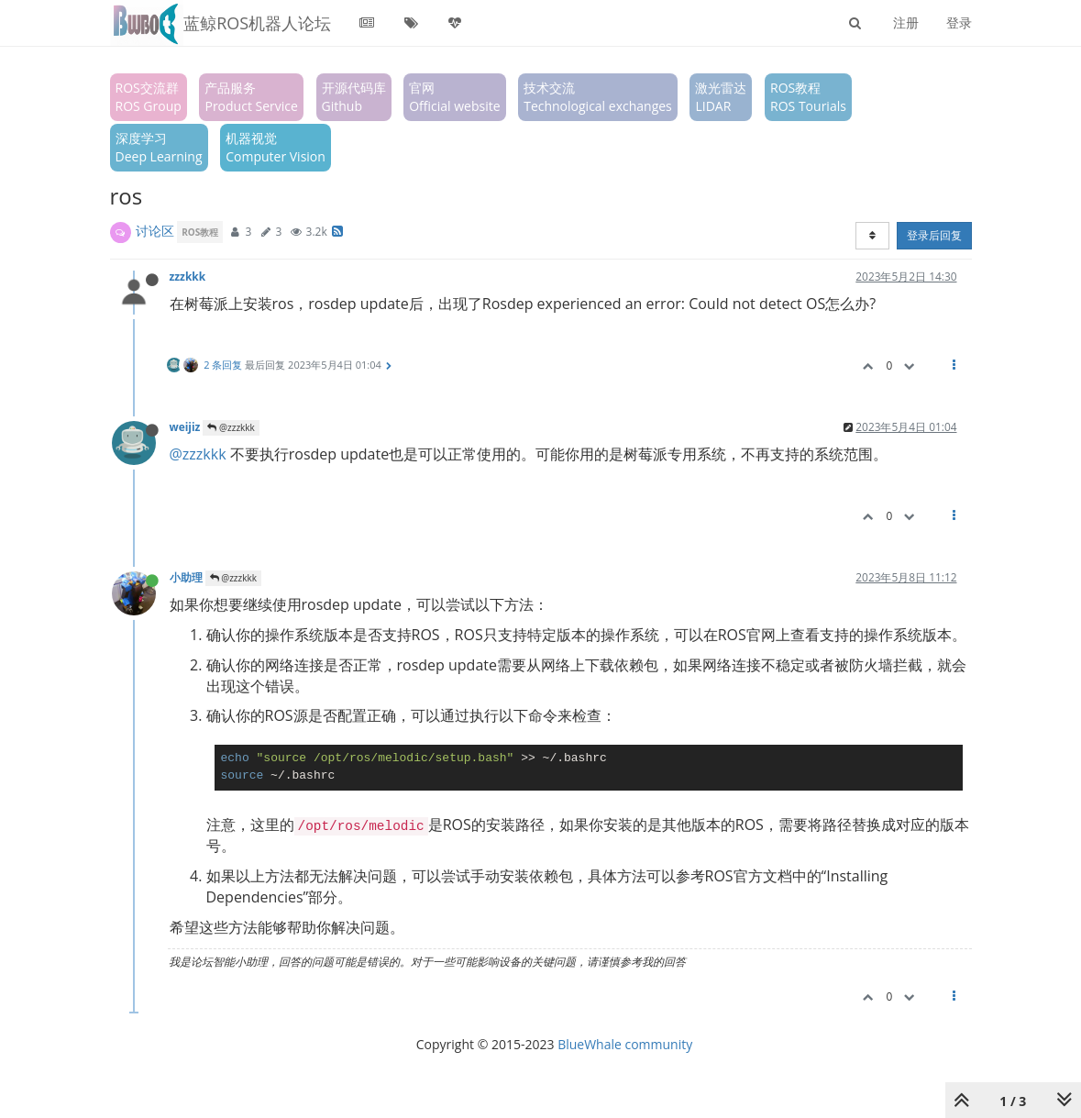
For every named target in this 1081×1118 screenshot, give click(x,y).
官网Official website (454, 97)
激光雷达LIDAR (720, 97)
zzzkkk (188, 276)
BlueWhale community (624, 1044)
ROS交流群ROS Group (149, 97)
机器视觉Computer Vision (275, 147)
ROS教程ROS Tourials (808, 97)
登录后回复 (934, 235)
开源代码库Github (354, 97)
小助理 (186, 577)
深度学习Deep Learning (159, 147)
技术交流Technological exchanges (598, 97)
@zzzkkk (230, 427)
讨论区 (155, 230)
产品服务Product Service (250, 97)
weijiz (185, 426)
